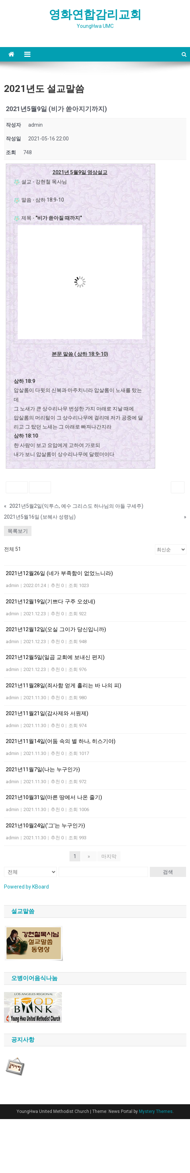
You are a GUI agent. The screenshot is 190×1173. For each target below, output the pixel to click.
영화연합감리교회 (95, 14)
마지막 (109, 856)
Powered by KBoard (26, 887)
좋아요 (17, 487)
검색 (168, 872)
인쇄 (177, 487)
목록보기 (18, 531)
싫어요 (40, 487)
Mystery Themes (156, 1111)
